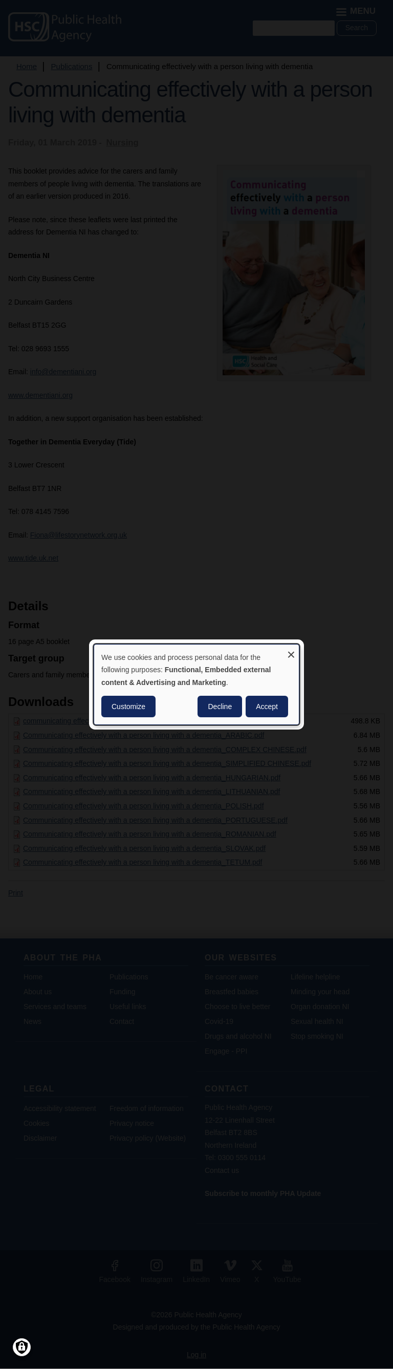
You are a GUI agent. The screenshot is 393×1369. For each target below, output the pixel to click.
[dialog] (196, 684)
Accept (267, 706)
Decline (220, 706)
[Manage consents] (22, 1347)
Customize (128, 706)
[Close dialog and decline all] (291, 651)
